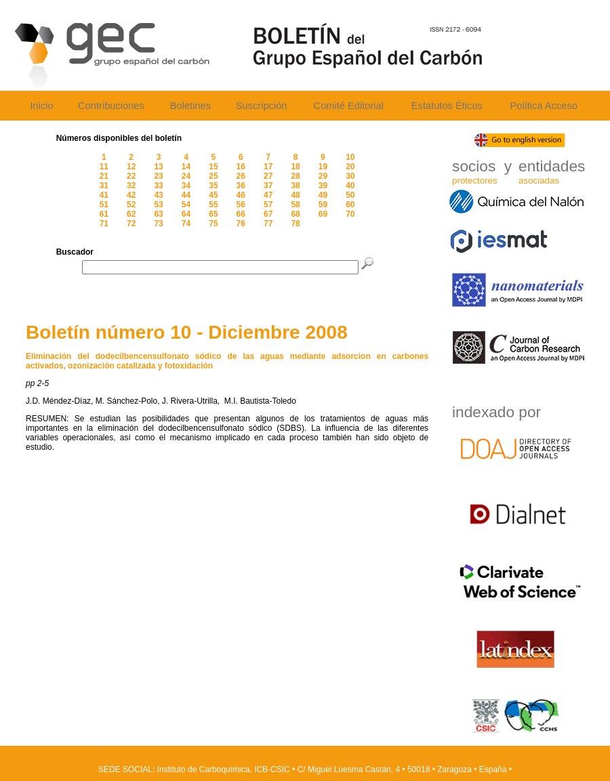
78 (295, 223)
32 (131, 185)
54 (186, 204)
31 (104, 185)
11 (104, 166)
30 (350, 176)
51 (104, 204)
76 (241, 223)
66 (241, 214)
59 (323, 204)
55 (213, 204)
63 (158, 214)
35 (213, 185)
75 (213, 223)
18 (295, 166)
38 (295, 185)
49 (323, 195)
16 (241, 166)
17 (268, 166)
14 (186, 166)
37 (268, 185)
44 (186, 195)
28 (295, 176)
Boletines (190, 105)
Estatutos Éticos (447, 105)
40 (350, 185)
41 (104, 195)
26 (241, 176)
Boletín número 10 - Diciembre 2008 (187, 332)
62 (131, 214)
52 (131, 204)
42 (131, 195)
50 (350, 195)
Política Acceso (543, 105)
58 (295, 204)
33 (158, 185)
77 (268, 223)
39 (323, 185)
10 (350, 157)
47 (268, 195)
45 (213, 195)
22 (131, 176)
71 (104, 223)
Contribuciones (111, 105)
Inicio (41, 105)
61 (104, 214)
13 (158, 166)
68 (295, 214)
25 (213, 176)
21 (104, 176)
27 (268, 176)
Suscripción (261, 105)
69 (323, 214)
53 (158, 204)
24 (186, 176)
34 (186, 185)
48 (295, 195)
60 (350, 204)
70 (350, 214)
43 (158, 195)
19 (323, 166)
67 (268, 214)
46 (241, 195)
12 (131, 166)
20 (350, 166)
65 (213, 214)
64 (186, 214)
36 (241, 185)
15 (213, 166)
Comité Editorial (349, 105)
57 (268, 204)
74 (186, 223)
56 (241, 204)
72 (131, 223)
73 (158, 223)
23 (158, 176)
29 (323, 176)
